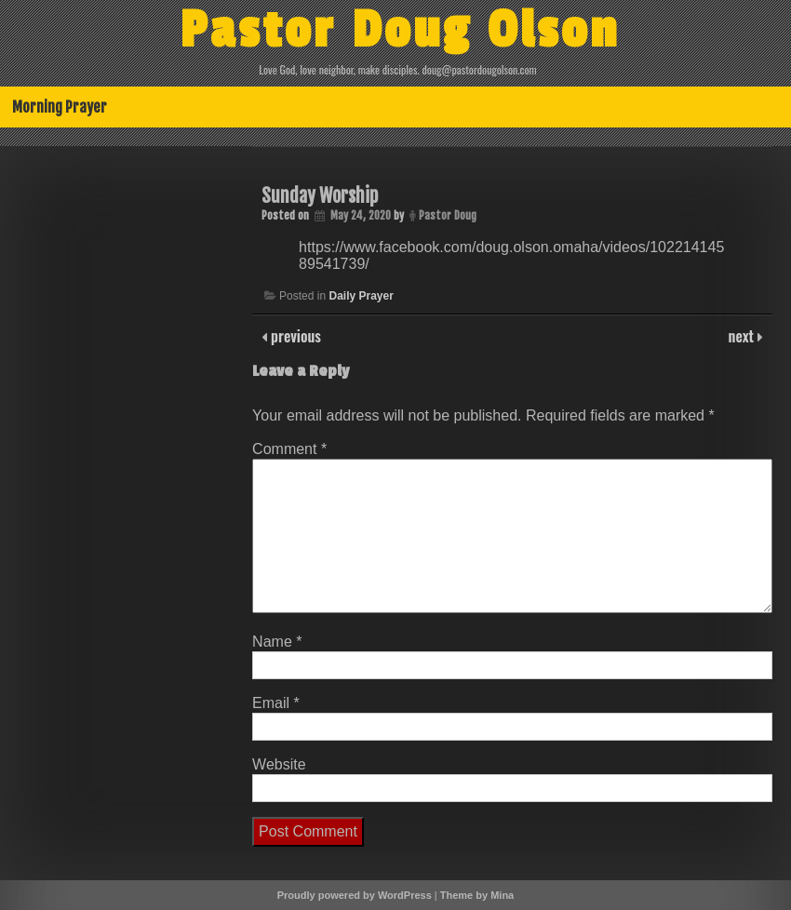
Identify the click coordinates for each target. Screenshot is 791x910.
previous (294, 336)
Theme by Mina (477, 895)
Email (276, 703)
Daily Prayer (360, 295)
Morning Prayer (59, 107)
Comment (289, 449)
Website (279, 764)
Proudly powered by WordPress (354, 895)
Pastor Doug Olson (400, 30)
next (743, 336)
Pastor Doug (447, 215)
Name (277, 641)
